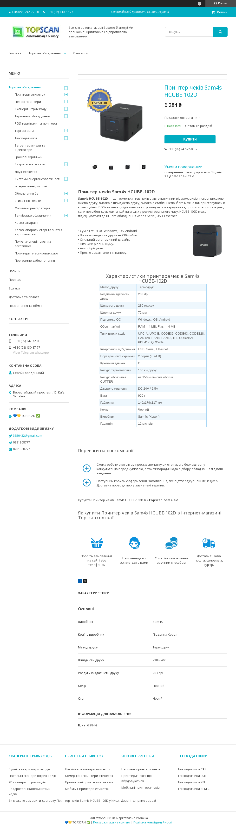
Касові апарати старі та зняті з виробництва (38, 232)
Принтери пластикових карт (37, 253)
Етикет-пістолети (28, 200)
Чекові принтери (28, 101)
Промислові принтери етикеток (89, 782)
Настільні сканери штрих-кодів (32, 775)
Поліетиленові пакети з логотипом (33, 243)
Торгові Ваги (24, 130)
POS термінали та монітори (36, 123)
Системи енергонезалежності (37, 179)
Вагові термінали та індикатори (30, 147)
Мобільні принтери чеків (140, 787)
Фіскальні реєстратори (32, 208)
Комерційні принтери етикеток (89, 775)
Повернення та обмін (25, 305)
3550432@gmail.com (27, 435)
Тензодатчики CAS (192, 769)
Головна (15, 53)
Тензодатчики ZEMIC (194, 789)
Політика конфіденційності (152, 822)
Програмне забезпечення (35, 260)
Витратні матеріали (30, 164)
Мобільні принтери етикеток (87, 789)
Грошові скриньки (28, 157)
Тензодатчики (26, 138)
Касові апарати (27, 222)
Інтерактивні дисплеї (31, 186)
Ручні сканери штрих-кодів (29, 769)
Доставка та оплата (24, 297)
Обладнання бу (26, 193)
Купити (190, 139)
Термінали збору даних (33, 116)
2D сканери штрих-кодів (27, 782)
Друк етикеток (26, 171)
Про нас (15, 279)
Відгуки (14, 288)
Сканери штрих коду (30, 109)
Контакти (80, 53)
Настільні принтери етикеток (87, 769)
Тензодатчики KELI (192, 782)
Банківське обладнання (33, 215)
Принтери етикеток (30, 94)
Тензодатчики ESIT (192, 775)
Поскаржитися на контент (111, 822)
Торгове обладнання (45, 53)
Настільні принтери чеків (140, 769)
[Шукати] (220, 31)
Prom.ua (142, 818)
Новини (14, 271)
